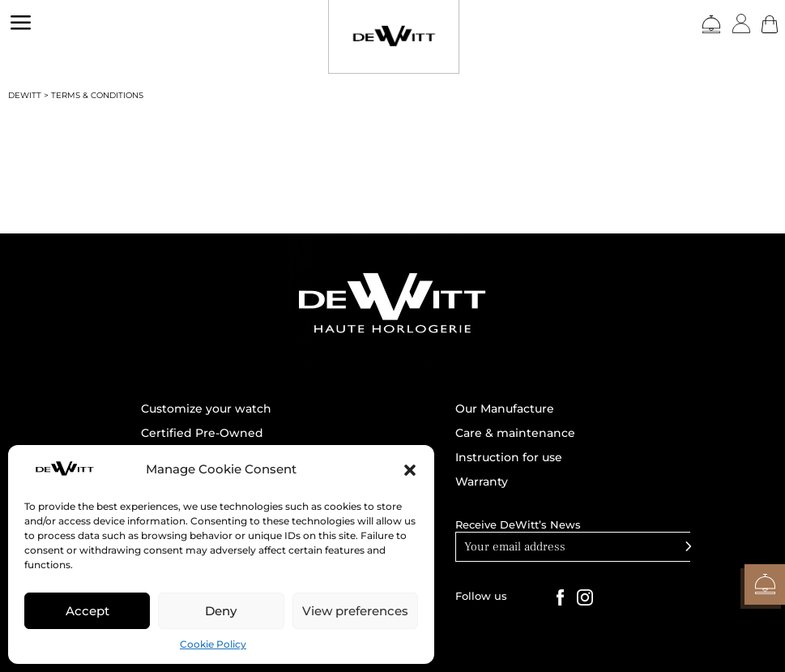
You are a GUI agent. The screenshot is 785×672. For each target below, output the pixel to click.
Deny (221, 610)
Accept (87, 610)
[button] (410, 470)
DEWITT (24, 95)
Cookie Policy (213, 644)
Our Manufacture (504, 409)
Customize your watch (206, 409)
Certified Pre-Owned (202, 433)
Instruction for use (508, 458)
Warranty (481, 482)
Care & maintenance (515, 433)
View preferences (355, 610)
